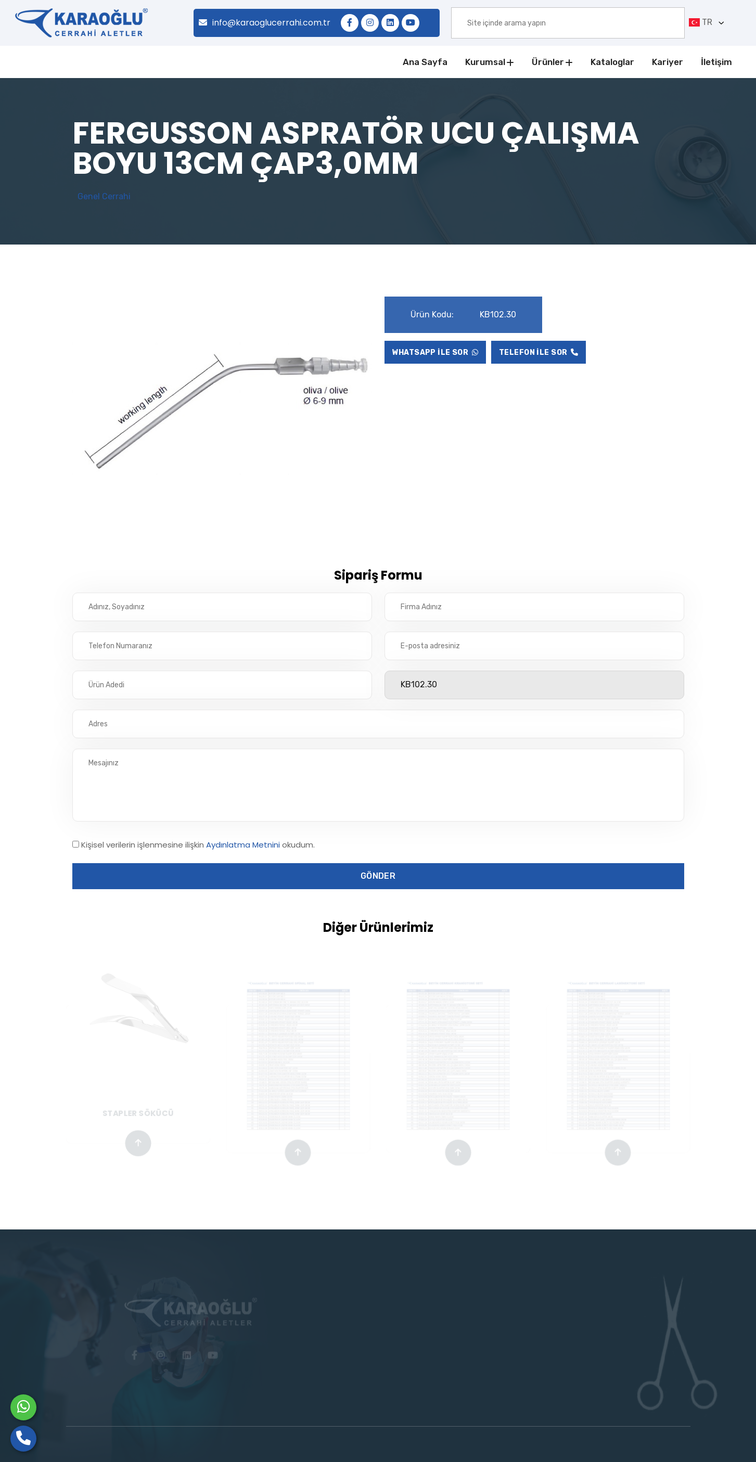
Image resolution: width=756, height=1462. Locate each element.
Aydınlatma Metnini (243, 844)
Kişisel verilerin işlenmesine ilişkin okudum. (198, 844)
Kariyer (667, 62)
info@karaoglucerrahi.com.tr (264, 23)
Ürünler (548, 62)
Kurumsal (485, 62)
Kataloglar (612, 62)
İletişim (716, 62)
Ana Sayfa (425, 62)
